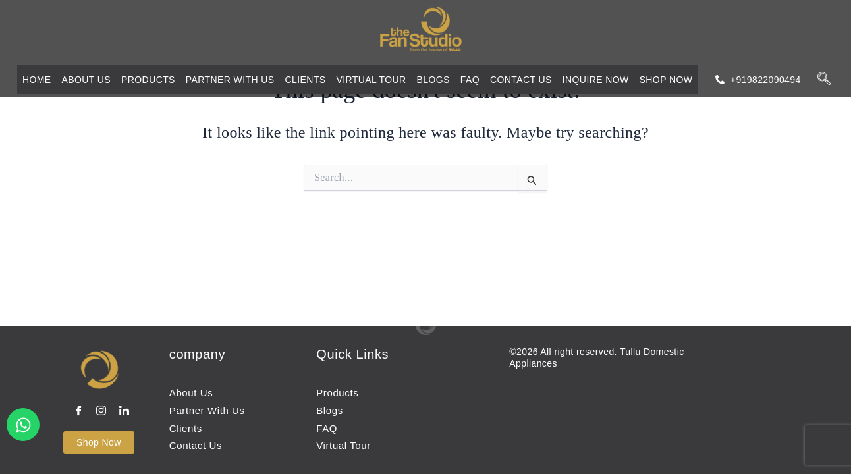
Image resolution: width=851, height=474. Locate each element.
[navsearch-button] (824, 79)
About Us (86, 79)
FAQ (470, 79)
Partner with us (230, 79)
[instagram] (102, 411)
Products (148, 79)
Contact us (521, 79)
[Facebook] (80, 411)
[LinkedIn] (125, 411)
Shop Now (667, 79)
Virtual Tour (371, 79)
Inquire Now (596, 79)
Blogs (433, 79)
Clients (305, 79)
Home (36, 79)
